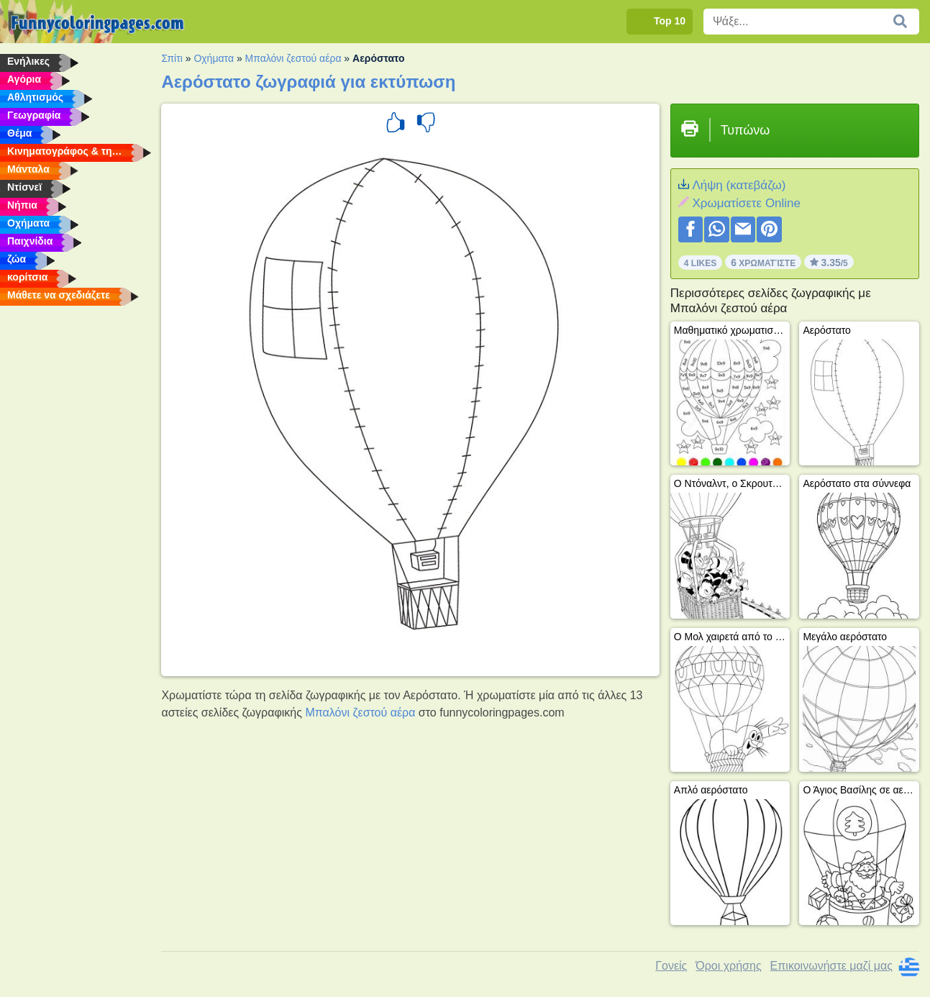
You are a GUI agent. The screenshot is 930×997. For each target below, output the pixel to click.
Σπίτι (171, 58)
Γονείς (671, 966)
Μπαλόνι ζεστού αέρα (293, 58)
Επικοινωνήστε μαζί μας (831, 966)
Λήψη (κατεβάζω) (738, 185)
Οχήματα (213, 58)
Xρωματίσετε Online (746, 203)
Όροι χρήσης (728, 966)
